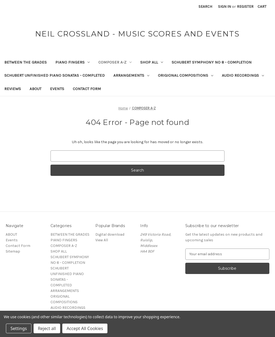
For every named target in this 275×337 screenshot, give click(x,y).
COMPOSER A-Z (115, 62)
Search (205, 6)
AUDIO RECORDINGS (243, 75)
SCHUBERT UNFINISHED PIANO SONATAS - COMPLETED (54, 75)
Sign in (224, 6)
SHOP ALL (151, 62)
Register (245, 6)
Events (57, 88)
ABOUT (35, 88)
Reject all (47, 328)
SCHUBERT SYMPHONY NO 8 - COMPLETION (212, 62)
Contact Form (87, 88)
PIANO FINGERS (72, 62)
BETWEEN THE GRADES (25, 62)
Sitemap (13, 251)
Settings (18, 328)
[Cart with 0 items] (262, 6)
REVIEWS (12, 88)
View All (101, 240)
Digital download (109, 234)
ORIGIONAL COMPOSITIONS (185, 75)
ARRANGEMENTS (131, 75)
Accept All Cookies (85, 328)
